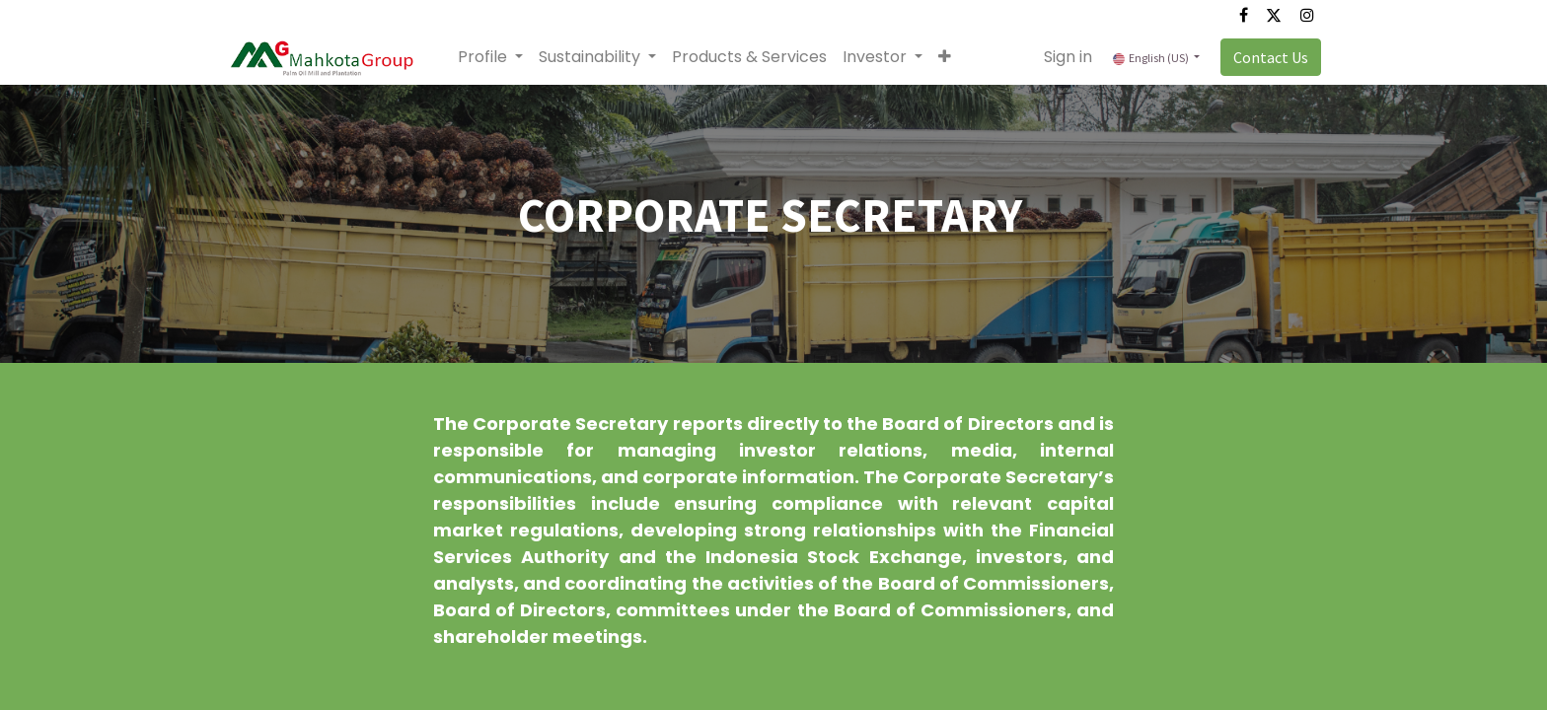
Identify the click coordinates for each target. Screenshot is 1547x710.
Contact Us (1270, 57)
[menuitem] (749, 57)
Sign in (1068, 56)
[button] (944, 57)
